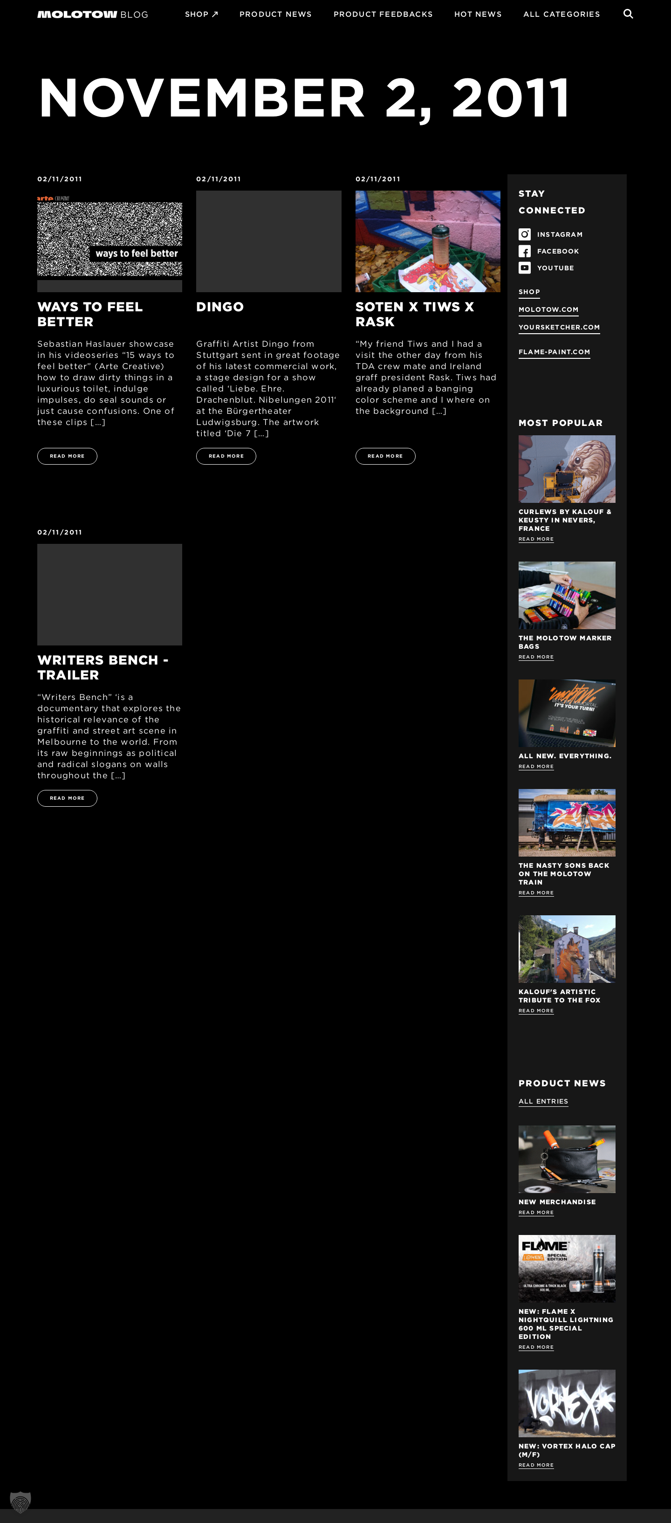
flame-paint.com (554, 352)
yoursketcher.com (559, 327)
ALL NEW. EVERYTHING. (565, 756)
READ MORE (67, 456)
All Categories (561, 14)
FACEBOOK (558, 251)
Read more (536, 539)
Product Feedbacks (383, 14)
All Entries (543, 1101)
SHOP (197, 14)
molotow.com (549, 309)
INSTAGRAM (560, 234)
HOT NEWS (478, 14)
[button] (20, 1502)
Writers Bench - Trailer (103, 667)
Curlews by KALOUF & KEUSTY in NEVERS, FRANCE (565, 520)
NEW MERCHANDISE (557, 1202)
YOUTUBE (555, 268)
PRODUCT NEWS (276, 14)
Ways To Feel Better (90, 314)
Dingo (220, 307)
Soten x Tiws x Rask (415, 314)
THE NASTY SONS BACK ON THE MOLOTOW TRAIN (564, 874)
